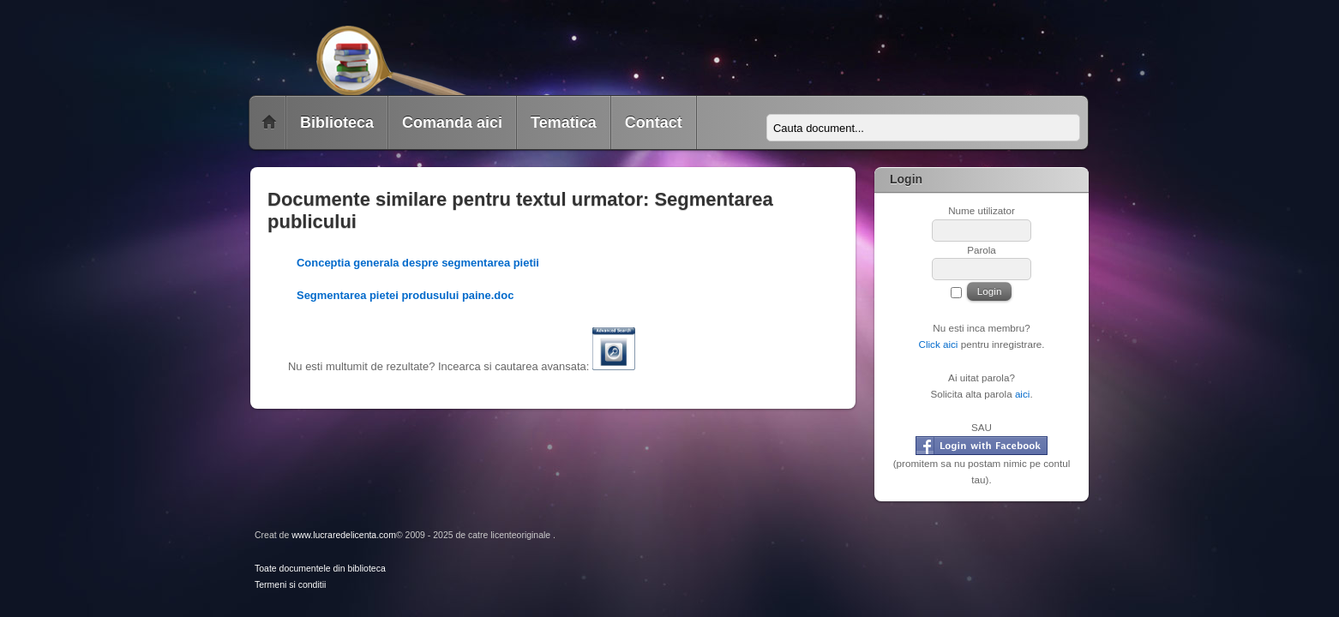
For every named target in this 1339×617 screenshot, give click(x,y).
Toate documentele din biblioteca (320, 568)
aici (1022, 393)
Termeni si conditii (290, 585)
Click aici (938, 344)
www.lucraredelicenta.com (343, 535)
